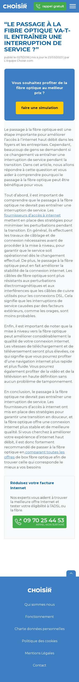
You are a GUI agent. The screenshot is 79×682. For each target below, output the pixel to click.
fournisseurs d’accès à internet (32, 215)
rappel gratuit (50, 6)
